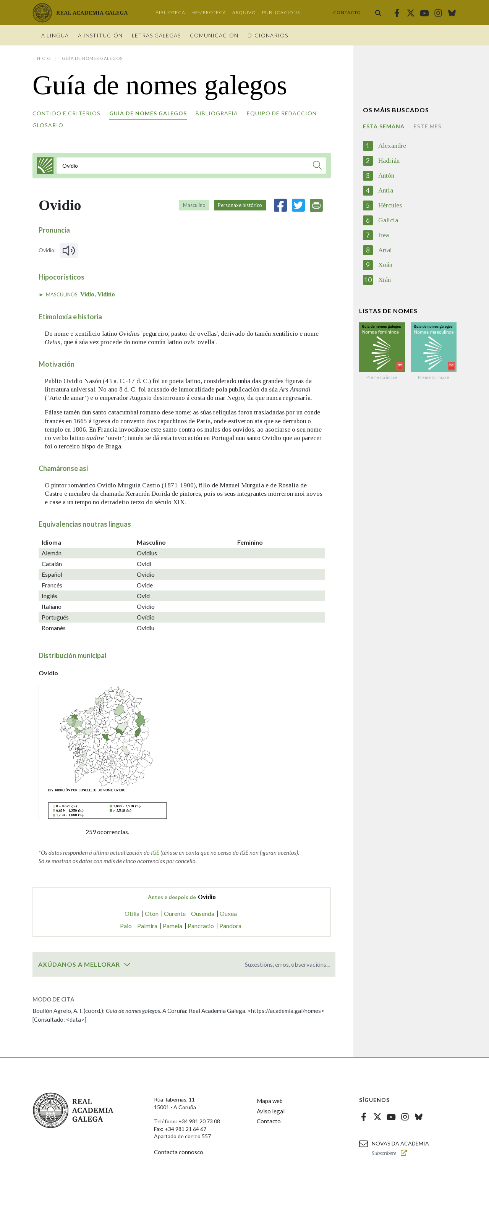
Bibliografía (217, 113)
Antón (386, 175)
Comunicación (214, 35)
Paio (126, 925)
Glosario (47, 125)
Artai (385, 250)
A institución (100, 35)
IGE (155, 852)
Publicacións (281, 12)
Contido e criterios (66, 113)
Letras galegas (156, 35)
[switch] (127, 964)
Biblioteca (170, 12)
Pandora (230, 925)
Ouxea (228, 913)
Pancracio (201, 925)
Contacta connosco (178, 1152)
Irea (383, 235)
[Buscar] (317, 166)
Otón (152, 913)
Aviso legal (271, 1111)
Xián (384, 279)
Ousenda (202, 913)
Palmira (147, 925)
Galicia (388, 220)
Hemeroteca (208, 12)
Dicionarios (268, 35)
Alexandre (392, 145)
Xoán (385, 265)
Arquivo (244, 12)
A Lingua (55, 35)
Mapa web (270, 1100)
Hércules (390, 205)
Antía (385, 190)
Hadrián (389, 160)
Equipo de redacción (282, 113)
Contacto (347, 12)
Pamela (172, 925)
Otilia (132, 913)
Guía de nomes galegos (148, 113)
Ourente (175, 913)
